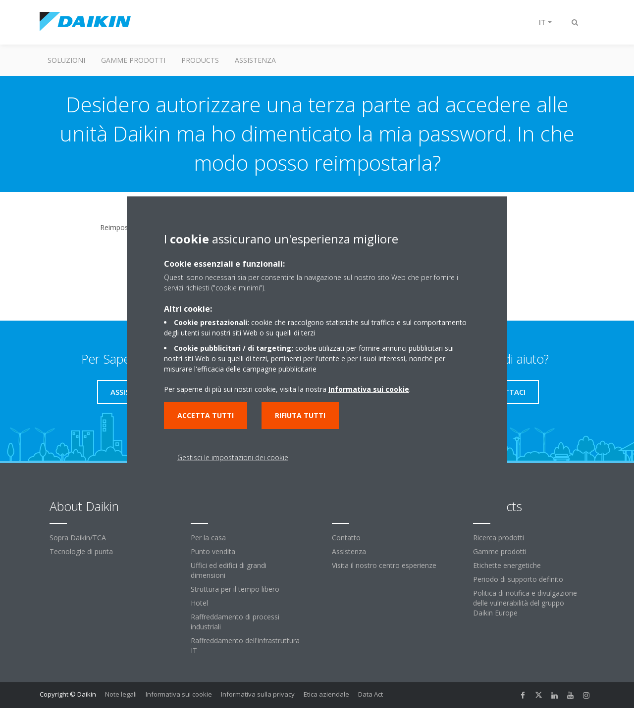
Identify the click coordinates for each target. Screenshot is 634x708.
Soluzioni (66, 60)
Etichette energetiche (507, 565)
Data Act (370, 694)
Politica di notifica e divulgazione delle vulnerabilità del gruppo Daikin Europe (525, 602)
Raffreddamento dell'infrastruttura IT (245, 645)
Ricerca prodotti (498, 537)
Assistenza (255, 60)
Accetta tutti (205, 415)
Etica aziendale (326, 694)
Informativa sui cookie (179, 694)
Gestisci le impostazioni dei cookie (232, 457)
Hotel (199, 603)
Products (200, 60)
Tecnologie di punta (81, 551)
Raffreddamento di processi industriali (235, 621)
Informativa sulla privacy (258, 694)
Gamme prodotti (133, 60)
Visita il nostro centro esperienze (384, 565)
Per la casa (208, 537)
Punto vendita (213, 551)
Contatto (346, 537)
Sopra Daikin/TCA (78, 537)
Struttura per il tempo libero (235, 589)
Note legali (121, 694)
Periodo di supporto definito (518, 579)
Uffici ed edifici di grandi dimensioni (228, 570)
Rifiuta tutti (300, 415)
